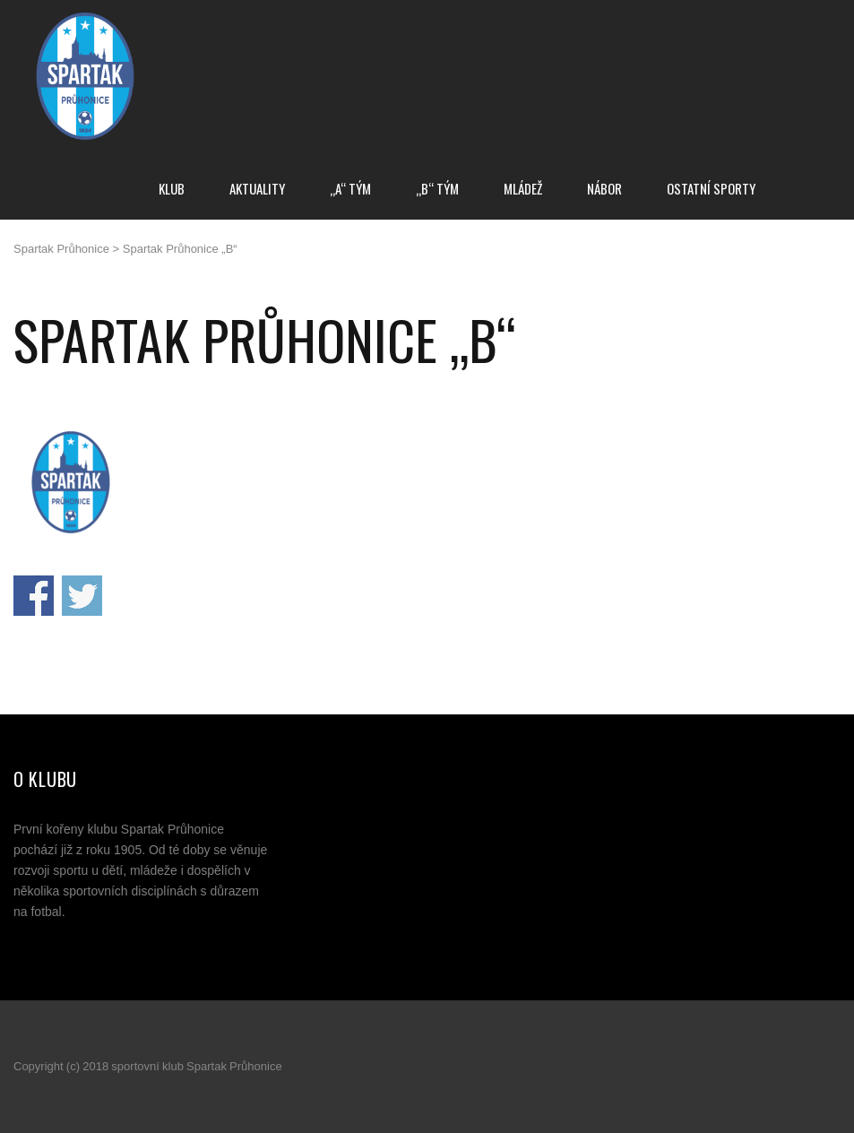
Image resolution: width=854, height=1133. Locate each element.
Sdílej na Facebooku (33, 595)
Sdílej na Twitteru (82, 595)
